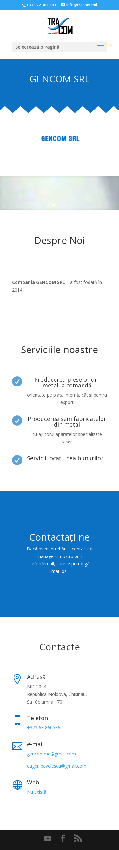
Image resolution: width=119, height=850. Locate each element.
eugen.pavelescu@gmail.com (56, 766)
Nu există (36, 792)
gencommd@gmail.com (51, 754)
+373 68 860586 (43, 728)
